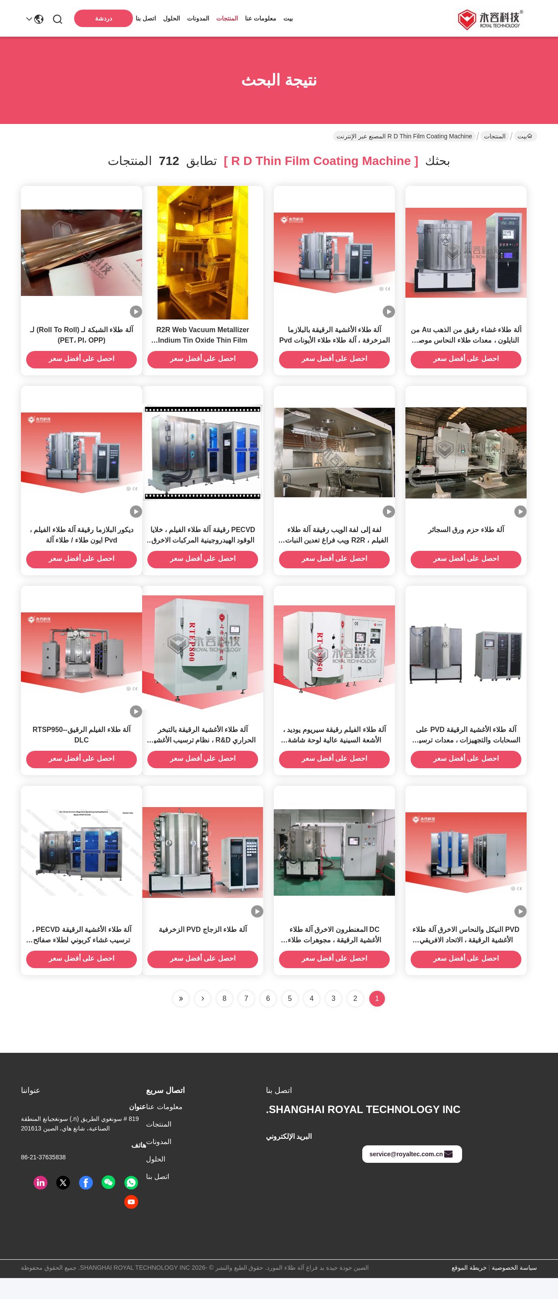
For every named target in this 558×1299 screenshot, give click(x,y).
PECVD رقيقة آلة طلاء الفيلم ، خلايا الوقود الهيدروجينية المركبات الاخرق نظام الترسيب (202, 550)
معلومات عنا (260, 18)
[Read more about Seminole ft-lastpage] (181, 1020)
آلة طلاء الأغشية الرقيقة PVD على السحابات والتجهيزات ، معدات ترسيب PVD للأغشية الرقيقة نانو (466, 756)
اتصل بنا (146, 18)
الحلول (171, 18)
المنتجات (227, 18)
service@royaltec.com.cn (411, 1175)
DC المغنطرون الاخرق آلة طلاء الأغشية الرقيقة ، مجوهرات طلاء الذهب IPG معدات (334, 961)
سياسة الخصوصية (514, 1288)
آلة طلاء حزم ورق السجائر (466, 540)
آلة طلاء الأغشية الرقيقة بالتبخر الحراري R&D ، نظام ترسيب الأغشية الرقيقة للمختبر (203, 756)
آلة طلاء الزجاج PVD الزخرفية (203, 950)
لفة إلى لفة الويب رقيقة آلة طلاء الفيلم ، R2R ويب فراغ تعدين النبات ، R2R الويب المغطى (334, 550)
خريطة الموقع (469, 1288)
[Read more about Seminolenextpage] (203, 1020)
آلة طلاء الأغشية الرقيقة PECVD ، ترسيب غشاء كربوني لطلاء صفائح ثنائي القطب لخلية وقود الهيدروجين (81, 961)
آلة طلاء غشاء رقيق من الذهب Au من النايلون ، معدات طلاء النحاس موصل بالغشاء (466, 345)
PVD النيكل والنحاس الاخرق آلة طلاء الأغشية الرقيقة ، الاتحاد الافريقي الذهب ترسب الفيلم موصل (465, 961)
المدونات (198, 18)
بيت (288, 18)
